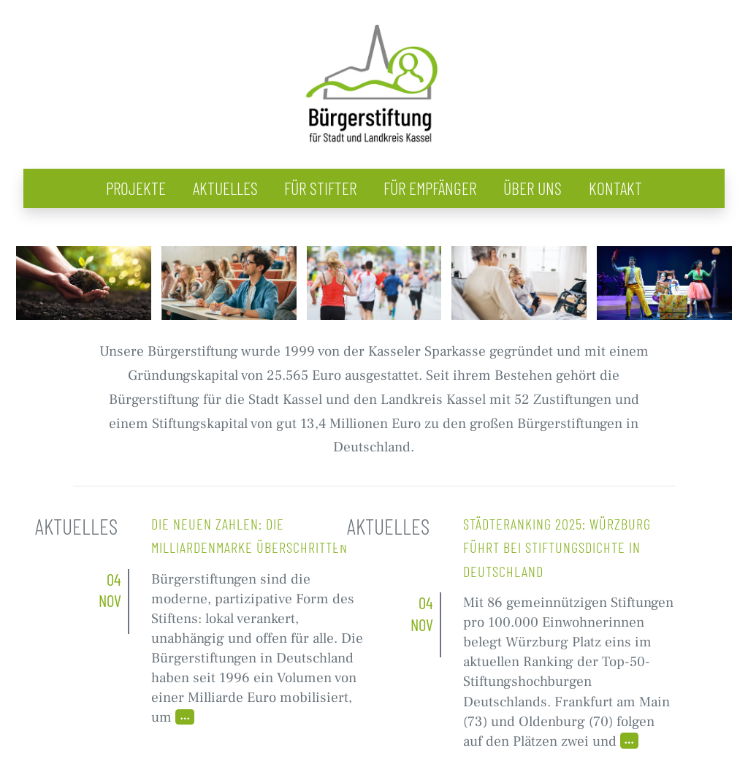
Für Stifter (320, 188)
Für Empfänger (429, 188)
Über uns (532, 188)
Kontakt (615, 188)
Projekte (136, 188)
